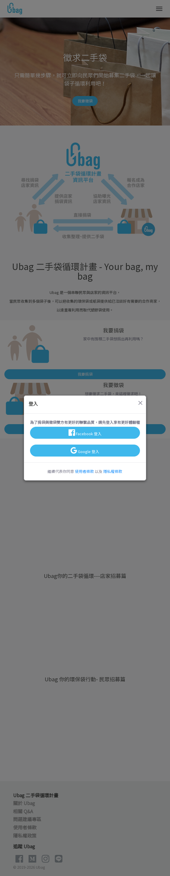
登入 (33, 403)
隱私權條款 (112, 471)
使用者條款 (84, 471)
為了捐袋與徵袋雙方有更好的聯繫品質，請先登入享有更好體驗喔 (85, 422)
